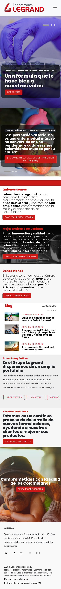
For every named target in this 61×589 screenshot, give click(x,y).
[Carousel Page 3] (54, 25)
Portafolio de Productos (19, 442)
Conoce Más (18, 92)
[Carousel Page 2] (51, 25)
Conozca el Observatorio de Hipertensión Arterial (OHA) (30, 159)
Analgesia (36, 398)
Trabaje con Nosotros (17, 297)
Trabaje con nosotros (30, 489)
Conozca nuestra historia (19, 218)
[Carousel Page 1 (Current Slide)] (46, 25)
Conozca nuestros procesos (20, 257)
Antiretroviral (15, 398)
